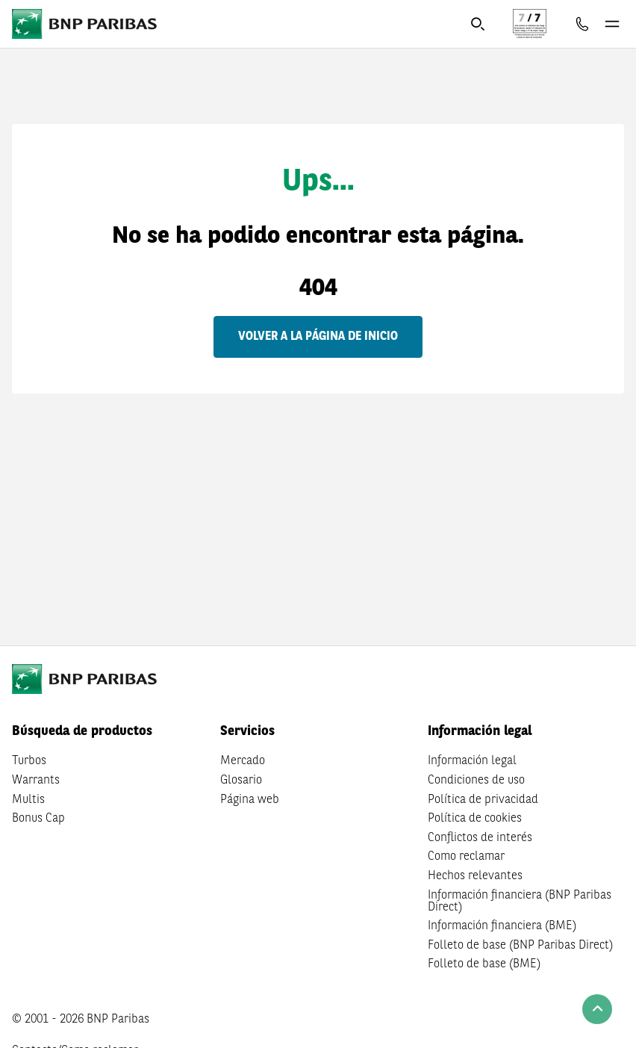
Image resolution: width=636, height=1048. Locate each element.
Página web (249, 800)
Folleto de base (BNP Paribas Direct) (520, 946)
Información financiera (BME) (502, 926)
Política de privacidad (483, 800)
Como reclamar (466, 857)
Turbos (29, 761)
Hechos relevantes (475, 876)
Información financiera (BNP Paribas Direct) (519, 902)
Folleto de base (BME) (484, 964)
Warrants (36, 781)
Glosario (241, 781)
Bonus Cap (38, 819)
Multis (28, 800)
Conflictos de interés (480, 838)
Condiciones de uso (476, 781)
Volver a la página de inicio (318, 337)
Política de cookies (475, 819)
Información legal (472, 761)
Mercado (242, 761)
